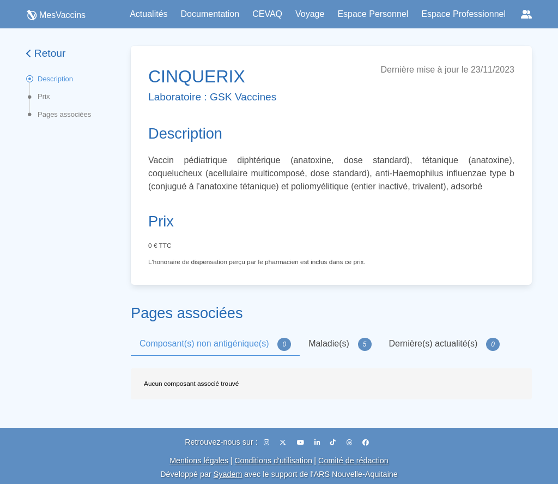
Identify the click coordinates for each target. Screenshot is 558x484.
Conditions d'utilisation (273, 460)
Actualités (148, 14)
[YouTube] (301, 442)
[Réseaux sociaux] (526, 14)
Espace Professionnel (463, 14)
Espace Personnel (372, 14)
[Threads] (350, 442)
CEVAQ (267, 14)
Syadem (228, 474)
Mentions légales (198, 460)
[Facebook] (365, 442)
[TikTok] (334, 442)
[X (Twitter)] (283, 442)
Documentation (210, 14)
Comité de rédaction (353, 460)
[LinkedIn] (318, 442)
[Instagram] (267, 442)
